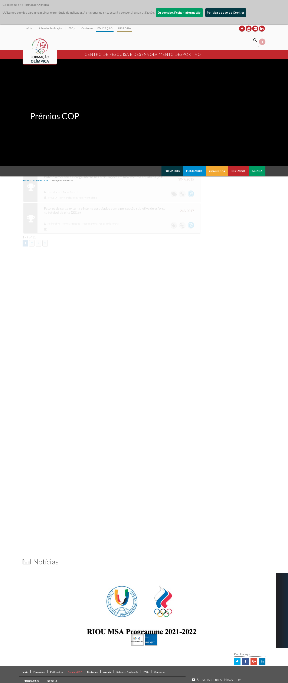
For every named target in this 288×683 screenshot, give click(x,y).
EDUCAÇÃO (104, 28)
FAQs (72, 28)
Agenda (257, 170)
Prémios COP (217, 171)
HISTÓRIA (124, 28)
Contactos (87, 28)
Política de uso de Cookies (226, 12)
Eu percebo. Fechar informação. (179, 12)
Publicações (194, 170)
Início (29, 28)
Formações (172, 170)
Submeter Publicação (50, 28)
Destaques (239, 170)
